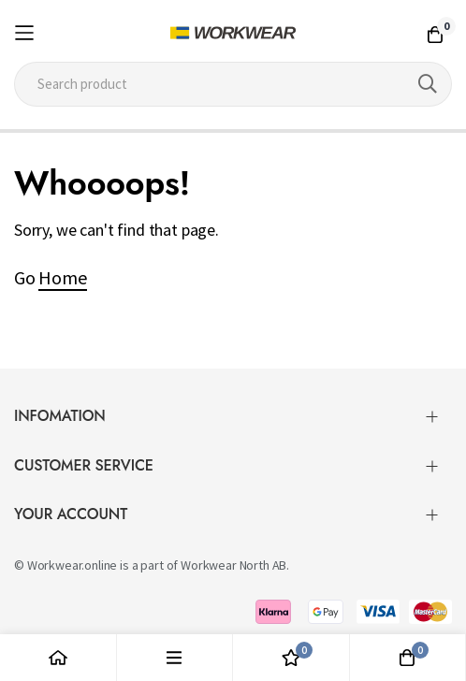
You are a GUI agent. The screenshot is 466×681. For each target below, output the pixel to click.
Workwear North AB (233, 565)
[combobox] (233, 84)
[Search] (427, 84)
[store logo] (233, 32)
